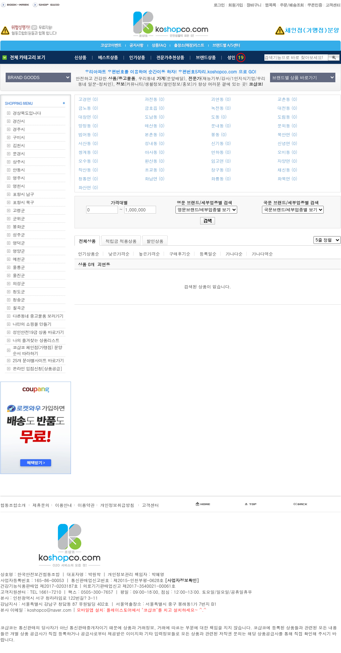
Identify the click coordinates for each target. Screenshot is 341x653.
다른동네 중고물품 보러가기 (38, 316)
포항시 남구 (23, 194)
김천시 (19, 145)
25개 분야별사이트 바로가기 (38, 360)
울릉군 (19, 267)
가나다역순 (262, 254)
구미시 (19, 137)
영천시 (19, 186)
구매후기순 (179, 254)
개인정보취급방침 (117, 505)
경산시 (19, 121)
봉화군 (19, 226)
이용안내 (63, 505)
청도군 (19, 291)
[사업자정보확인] (182, 580)
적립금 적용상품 (121, 241)
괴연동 (103, 264)
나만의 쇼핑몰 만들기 (32, 324)
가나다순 (234, 254)
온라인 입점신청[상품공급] (37, 368)
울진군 (19, 275)
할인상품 (154, 241)
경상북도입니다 (27, 113)
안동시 (19, 170)
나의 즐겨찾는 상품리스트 (36, 340)
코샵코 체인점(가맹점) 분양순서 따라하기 (37, 350)
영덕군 (19, 243)
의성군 (19, 283)
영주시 (19, 178)
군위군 (19, 218)
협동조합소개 (13, 505)
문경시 (19, 153)
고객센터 (150, 505)
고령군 (19, 210)
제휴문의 (40, 505)
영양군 (19, 251)
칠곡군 (19, 308)
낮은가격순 (119, 254)
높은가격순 (149, 254)
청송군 (19, 299)
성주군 (19, 235)
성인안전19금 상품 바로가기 (38, 332)
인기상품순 (88, 254)
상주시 (19, 161)
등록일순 (207, 254)
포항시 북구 (23, 202)
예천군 (19, 259)
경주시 (19, 129)
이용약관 (86, 505)
